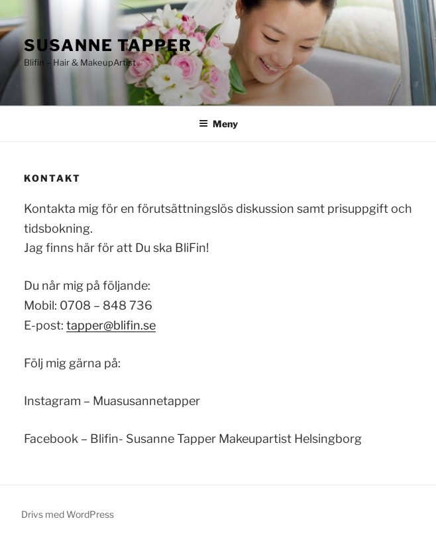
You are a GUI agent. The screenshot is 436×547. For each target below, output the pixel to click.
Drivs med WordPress (67, 514)
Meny (218, 123)
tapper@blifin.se (111, 325)
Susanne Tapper (108, 45)
